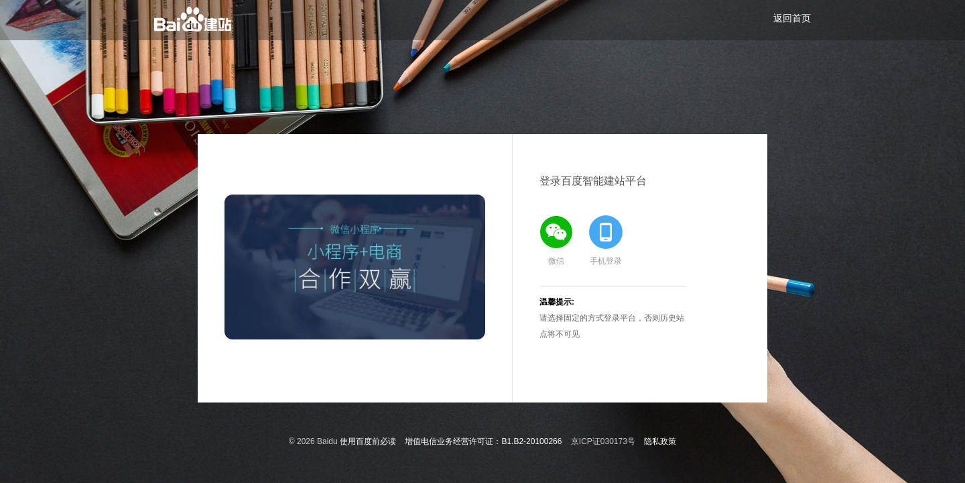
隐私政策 (660, 441)
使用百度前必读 (368, 441)
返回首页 (792, 18)
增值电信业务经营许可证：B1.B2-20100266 (483, 441)
